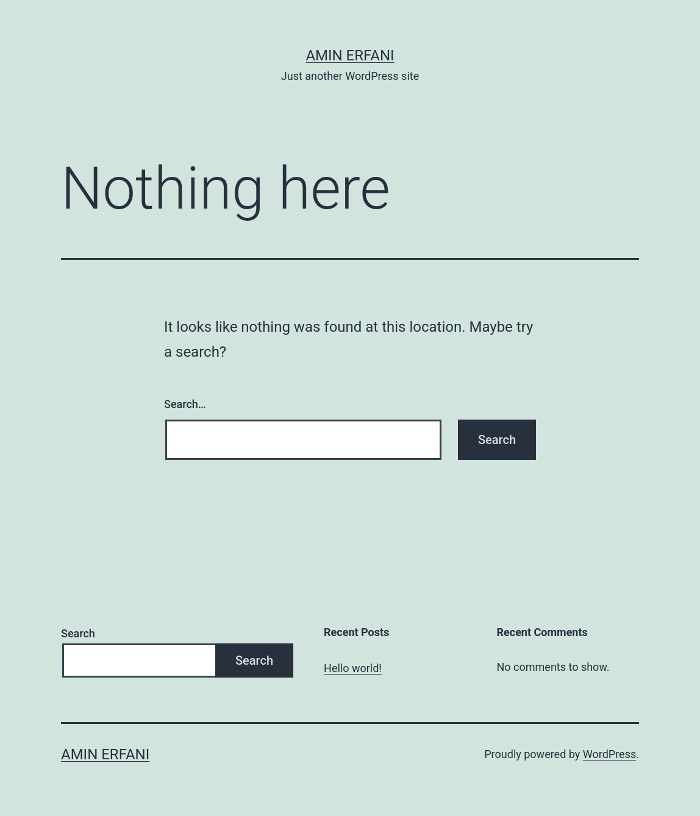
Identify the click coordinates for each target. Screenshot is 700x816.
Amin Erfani (349, 55)
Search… (185, 404)
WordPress (609, 754)
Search (78, 633)
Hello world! (353, 668)
